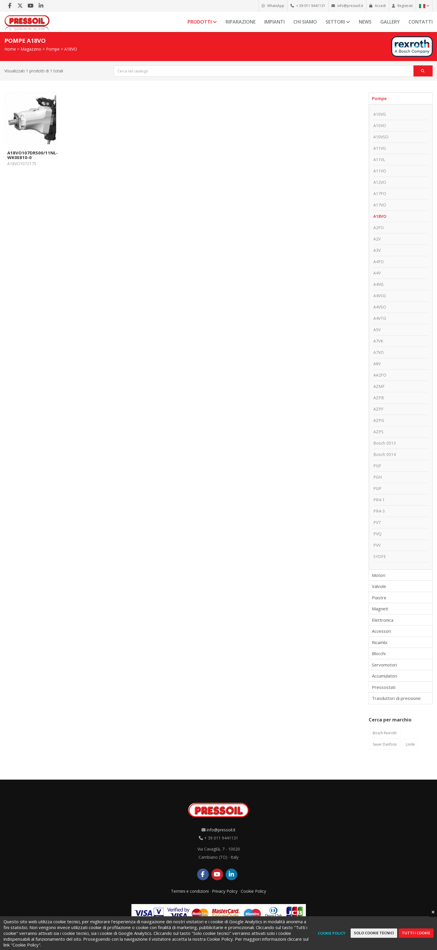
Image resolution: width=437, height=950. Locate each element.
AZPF (378, 409)
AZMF (379, 386)
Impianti (274, 22)
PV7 (377, 522)
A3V (377, 250)
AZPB (378, 397)
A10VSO (380, 137)
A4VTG (379, 318)
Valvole (379, 586)
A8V (377, 363)
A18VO (70, 49)
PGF (377, 465)
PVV (377, 545)
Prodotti (202, 22)
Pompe (53, 49)
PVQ (377, 534)
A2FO (378, 227)
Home (10, 49)
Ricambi (379, 642)
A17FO (379, 193)
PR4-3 (379, 511)
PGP (377, 488)
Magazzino (31, 49)
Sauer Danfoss (385, 744)
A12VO (379, 182)
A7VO (378, 352)
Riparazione (241, 22)
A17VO (379, 205)
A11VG (379, 148)
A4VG (378, 284)
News (365, 22)
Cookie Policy (253, 891)
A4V (377, 273)
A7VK (378, 341)
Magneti (380, 609)
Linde (410, 744)
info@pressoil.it (221, 830)
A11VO (379, 171)
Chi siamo (305, 22)
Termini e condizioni (190, 891)
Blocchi (379, 653)
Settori (338, 22)
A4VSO (379, 307)
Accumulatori (384, 676)
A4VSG (379, 295)
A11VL (379, 159)
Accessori (381, 631)
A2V (377, 239)
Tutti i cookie (416, 932)
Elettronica (382, 620)
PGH (377, 477)
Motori (378, 575)
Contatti (421, 22)
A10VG (379, 114)
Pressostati (383, 687)
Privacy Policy (225, 891)
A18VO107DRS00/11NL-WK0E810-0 (32, 155)
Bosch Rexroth (385, 732)
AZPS (378, 431)
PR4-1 (379, 499)
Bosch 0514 (384, 454)
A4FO (378, 261)
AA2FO (379, 375)
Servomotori (384, 665)
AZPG (378, 420)
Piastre (379, 597)
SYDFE (379, 556)
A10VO (379, 125)
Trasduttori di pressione (396, 698)
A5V (377, 329)
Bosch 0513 (384, 443)
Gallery (390, 22)
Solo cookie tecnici (374, 932)
